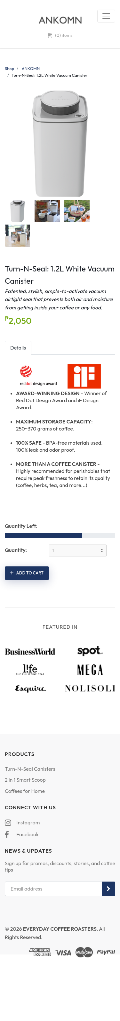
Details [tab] (18, 347)
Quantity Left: (21, 526)
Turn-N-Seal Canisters (30, 769)
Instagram (22, 822)
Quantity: (16, 550)
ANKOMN (31, 68)
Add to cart (27, 572)
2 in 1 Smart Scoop (25, 780)
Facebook (22, 834)
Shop (9, 68)
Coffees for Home (25, 791)
